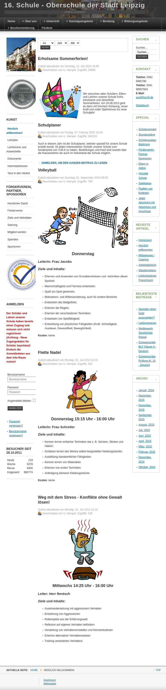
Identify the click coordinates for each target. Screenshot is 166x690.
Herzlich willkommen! (14, 131)
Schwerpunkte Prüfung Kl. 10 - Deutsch (147, 361)
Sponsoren (14, 246)
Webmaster (50, 683)
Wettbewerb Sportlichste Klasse (146, 333)
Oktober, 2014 (147, 467)
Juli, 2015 (144, 430)
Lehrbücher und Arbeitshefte (16, 149)
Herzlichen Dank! (18, 203)
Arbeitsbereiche (148, 265)
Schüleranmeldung (150, 129)
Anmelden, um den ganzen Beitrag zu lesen (74, 162)
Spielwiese (145, 183)
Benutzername (16, 374)
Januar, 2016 (146, 390)
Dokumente (14, 158)
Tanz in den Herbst (19, 173)
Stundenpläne (147, 134)
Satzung (12, 224)
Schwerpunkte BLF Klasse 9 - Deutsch (147, 346)
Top (158, 670)
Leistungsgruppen (149, 323)
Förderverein (15, 210)
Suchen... (141, 47)
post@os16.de (144, 97)
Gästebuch (142, 105)
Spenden (13, 239)
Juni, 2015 (145, 435)
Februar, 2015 (147, 451)
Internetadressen (18, 166)
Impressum (145, 240)
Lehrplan (13, 140)
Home (34, 670)
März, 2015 (145, 446)
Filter (45, 47)
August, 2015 (146, 424)
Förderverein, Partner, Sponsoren (146, 154)
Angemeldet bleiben (19, 400)
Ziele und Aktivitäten (19, 217)
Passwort (13, 387)
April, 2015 (145, 441)
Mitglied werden (17, 232)
